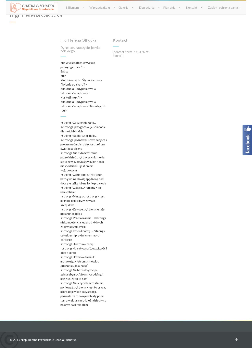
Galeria (123, 7)
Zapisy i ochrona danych (224, 7)
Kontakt (191, 7)
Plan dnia (169, 7)
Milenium (72, 7)
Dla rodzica (147, 7)
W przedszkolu (99, 7)
